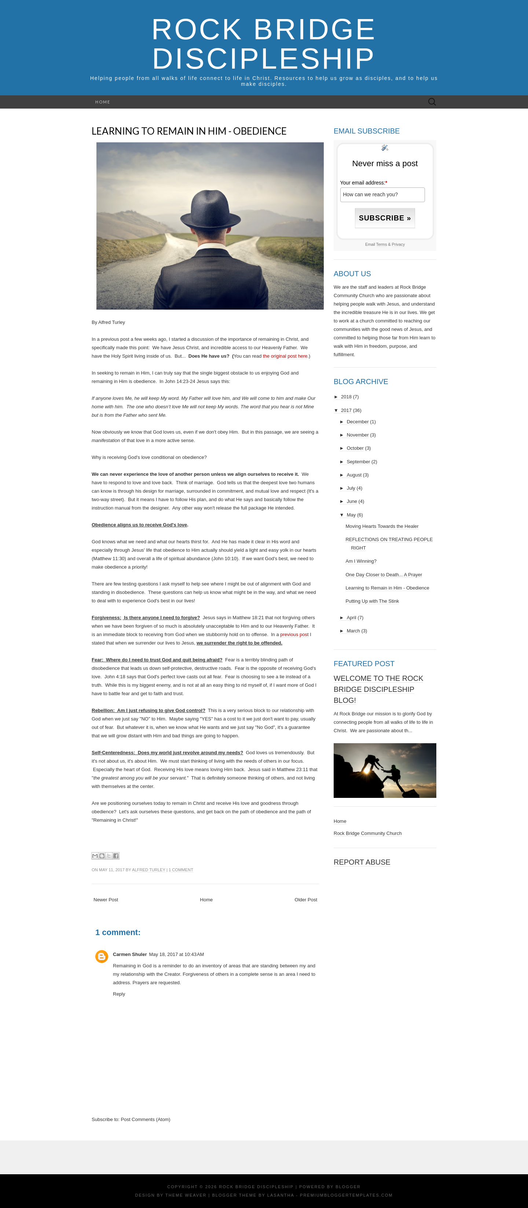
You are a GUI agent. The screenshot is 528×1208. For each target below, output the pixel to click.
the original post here (285, 356)
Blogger (348, 1187)
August (354, 475)
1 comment (181, 870)
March (353, 631)
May (351, 515)
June (352, 501)
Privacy (398, 244)
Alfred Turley (148, 870)
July (351, 488)
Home (102, 101)
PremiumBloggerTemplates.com (346, 1195)
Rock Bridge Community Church (368, 833)
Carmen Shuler (130, 954)
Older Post (306, 899)
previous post (294, 634)
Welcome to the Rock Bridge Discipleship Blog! (378, 689)
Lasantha (280, 1195)
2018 (346, 396)
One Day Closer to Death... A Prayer (383, 574)
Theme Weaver (185, 1195)
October (355, 448)
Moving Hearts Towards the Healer (381, 526)
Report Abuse (362, 862)
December (358, 421)
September (358, 461)
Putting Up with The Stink (372, 601)
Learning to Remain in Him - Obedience (189, 131)
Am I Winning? (361, 561)
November (358, 435)
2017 (346, 410)
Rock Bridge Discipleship (264, 44)
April (351, 617)
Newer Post (106, 899)
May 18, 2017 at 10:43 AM (176, 954)
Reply (119, 994)
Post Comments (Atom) (145, 1119)
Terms (381, 244)
